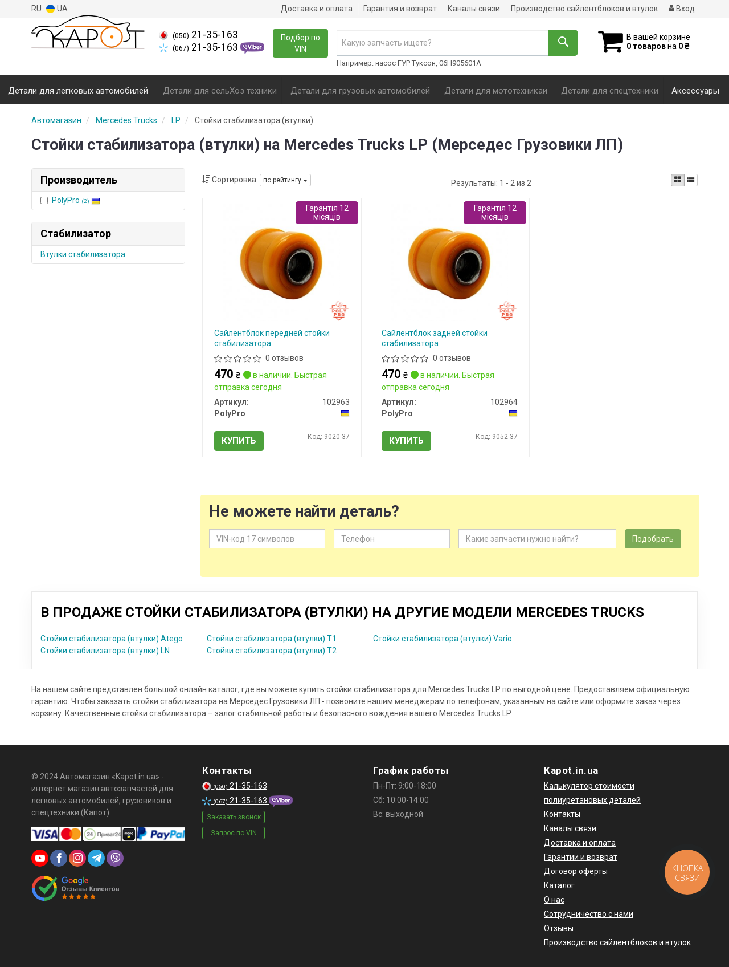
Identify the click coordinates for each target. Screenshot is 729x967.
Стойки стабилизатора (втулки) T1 (272, 638)
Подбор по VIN (300, 43)
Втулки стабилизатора (82, 254)
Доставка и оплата (317, 8)
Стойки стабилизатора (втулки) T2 (272, 650)
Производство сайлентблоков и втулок (584, 8)
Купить (239, 441)
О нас (554, 899)
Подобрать (653, 538)
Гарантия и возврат (400, 8)
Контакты (562, 814)
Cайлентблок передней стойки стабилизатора (272, 338)
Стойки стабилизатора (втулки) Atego (111, 638)
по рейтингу (285, 180)
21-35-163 (198, 34)
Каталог (559, 885)
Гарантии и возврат (580, 857)
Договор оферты (576, 871)
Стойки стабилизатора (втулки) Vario (442, 638)
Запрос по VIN (234, 833)
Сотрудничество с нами (588, 914)
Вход (682, 8)
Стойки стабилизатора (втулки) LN (105, 650)
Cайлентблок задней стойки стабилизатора (435, 338)
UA (57, 9)
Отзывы (559, 928)
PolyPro (76, 200)
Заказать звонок (234, 817)
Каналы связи (474, 8)
